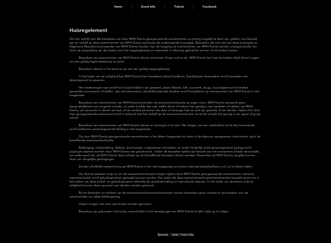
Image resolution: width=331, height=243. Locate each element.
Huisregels (163, 234)
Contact (175, 234)
